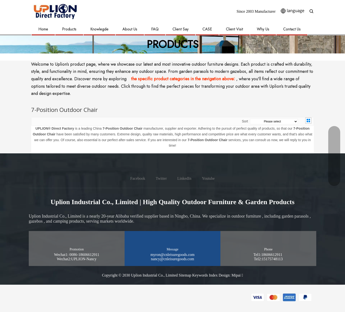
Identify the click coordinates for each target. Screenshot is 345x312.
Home (43, 29)
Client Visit (234, 29)
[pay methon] (281, 297)
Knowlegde (99, 29)
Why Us (263, 29)
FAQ (155, 29)
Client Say (180, 29)
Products (69, 29)
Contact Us (292, 29)
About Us (129, 29)
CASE (207, 29)
